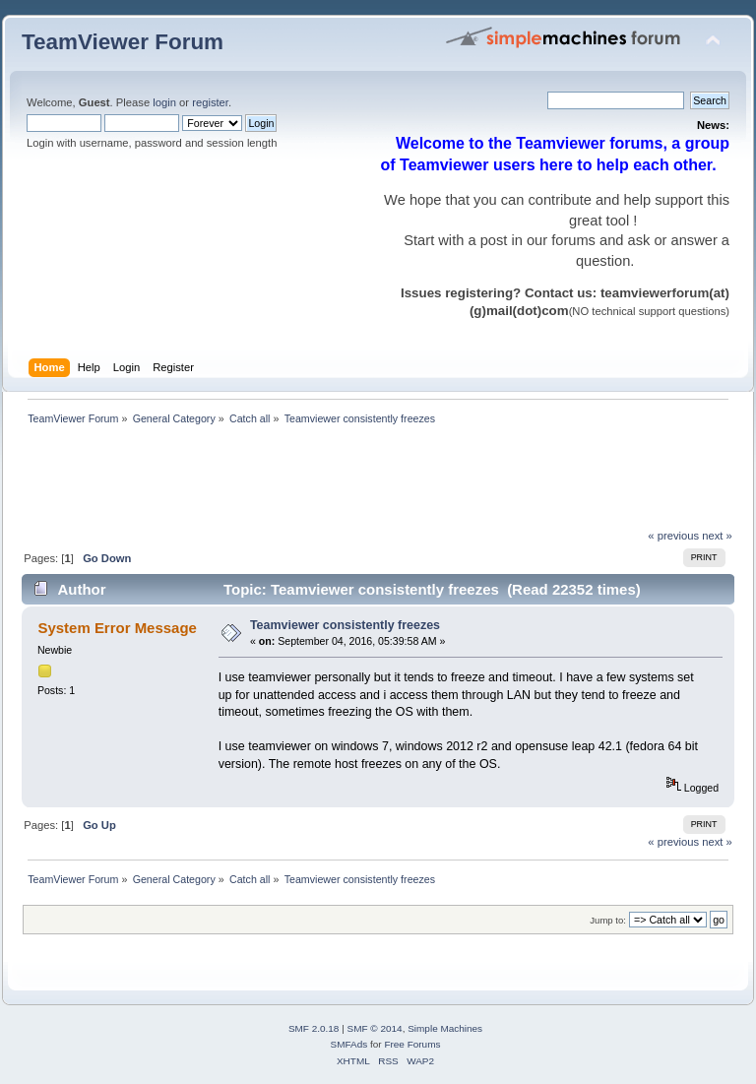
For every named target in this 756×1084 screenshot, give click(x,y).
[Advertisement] (380, 482)
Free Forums (412, 1044)
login (164, 102)
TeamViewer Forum (122, 42)
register (210, 102)
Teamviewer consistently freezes (345, 625)
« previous (673, 536)
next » (717, 536)
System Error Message (116, 627)
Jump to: (608, 920)
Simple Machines (445, 1028)
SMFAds (349, 1044)
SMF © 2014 (375, 1028)
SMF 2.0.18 (314, 1028)
